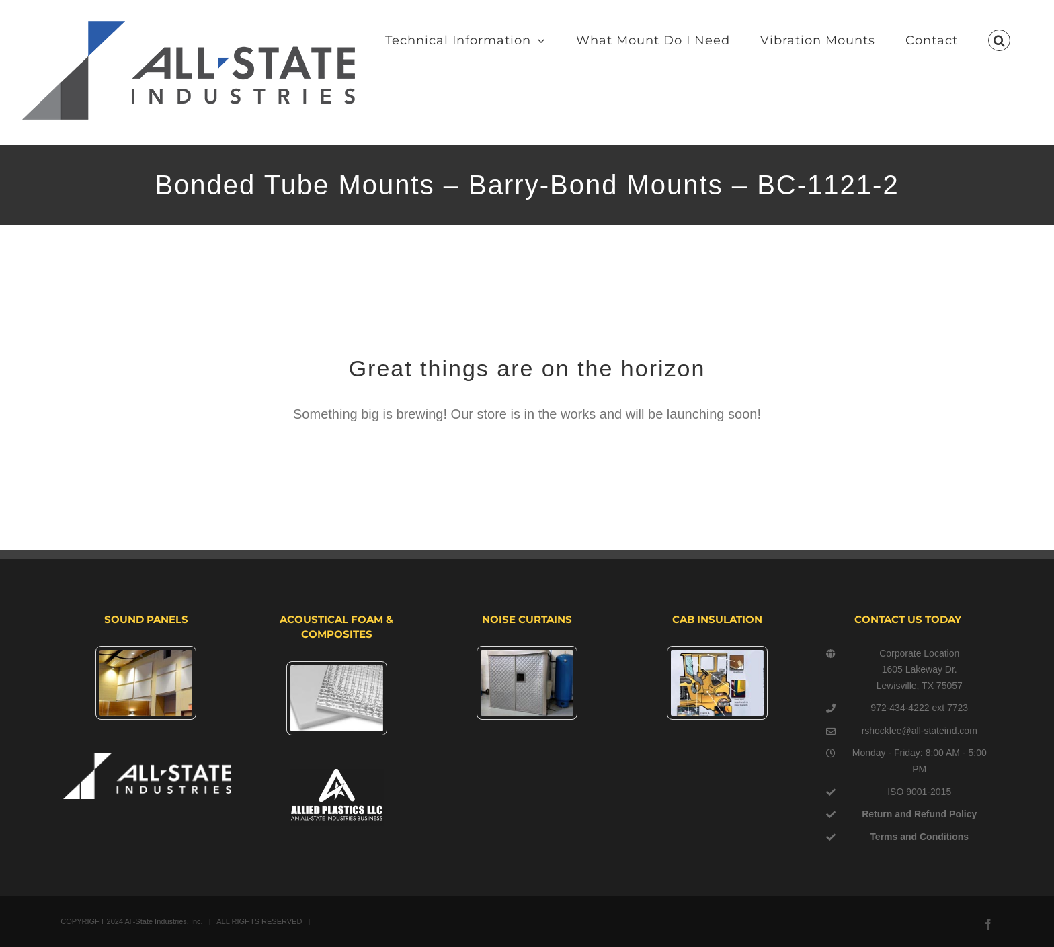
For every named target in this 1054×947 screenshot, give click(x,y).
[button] (999, 40)
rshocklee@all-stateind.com (919, 730)
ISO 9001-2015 (919, 791)
